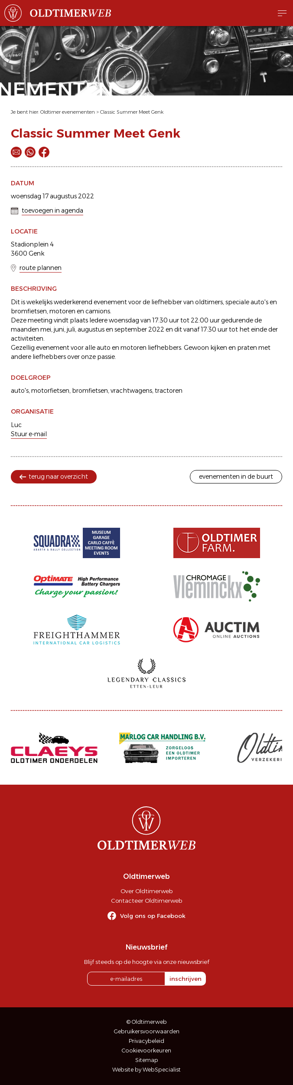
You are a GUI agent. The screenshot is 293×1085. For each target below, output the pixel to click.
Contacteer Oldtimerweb (146, 900)
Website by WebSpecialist (146, 1069)
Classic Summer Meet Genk (131, 112)
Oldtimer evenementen (67, 112)
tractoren (168, 391)
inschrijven (185, 978)
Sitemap (146, 1060)
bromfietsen (90, 391)
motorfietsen (50, 391)
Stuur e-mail (29, 434)
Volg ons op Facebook (153, 915)
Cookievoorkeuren (146, 1050)
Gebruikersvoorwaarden (146, 1031)
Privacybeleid (146, 1041)
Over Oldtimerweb (146, 891)
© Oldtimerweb (147, 1022)
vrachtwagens (131, 391)
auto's (20, 391)
